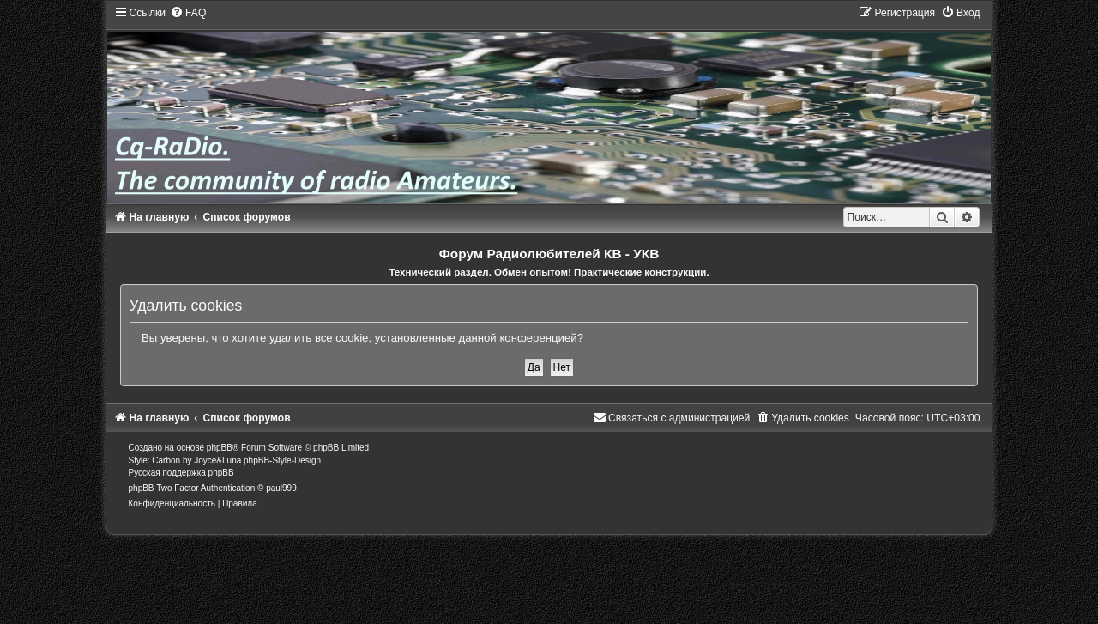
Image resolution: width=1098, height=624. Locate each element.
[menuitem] (188, 13)
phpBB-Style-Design (282, 460)
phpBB (219, 447)
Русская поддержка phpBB (181, 472)
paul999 (281, 488)
